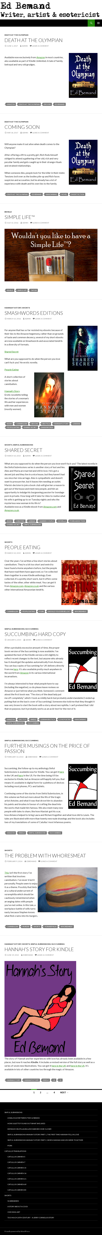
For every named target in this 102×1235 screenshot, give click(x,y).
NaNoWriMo (51, 194)
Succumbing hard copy (35, 634)
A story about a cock (17, 1206)
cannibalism (21, 424)
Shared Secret (11, 351)
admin (25, 46)
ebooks (47, 104)
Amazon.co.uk (11, 510)
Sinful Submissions (23, 445)
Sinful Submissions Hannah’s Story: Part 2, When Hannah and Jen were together (45, 1140)
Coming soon (22, 127)
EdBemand (32, 757)
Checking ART (13, 1212)
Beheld (8, 212)
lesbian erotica (48, 719)
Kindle (33, 719)
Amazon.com (50, 506)
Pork (9, 1145)
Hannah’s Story (12, 391)
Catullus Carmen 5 (16, 1157)
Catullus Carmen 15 (16, 1168)
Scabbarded (13, 1201)
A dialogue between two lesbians (23, 1118)
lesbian (32, 521)
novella (62, 521)
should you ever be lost (59, 611)
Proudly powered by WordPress (17, 1231)
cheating (20, 521)
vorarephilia (51, 926)
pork (41, 611)
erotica (46, 424)
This (6, 872)
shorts (37, 926)
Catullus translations (15, 1151)
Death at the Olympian (16, 35)
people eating (13, 427)
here (16, 669)
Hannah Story (13, 1080)
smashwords (47, 427)
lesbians (76, 424)
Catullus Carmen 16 (16, 1173)
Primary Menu (98, 23)
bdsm (9, 424)
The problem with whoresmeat (45, 855)
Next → (64, 1092)
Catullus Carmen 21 (16, 1179)
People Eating (11, 369)
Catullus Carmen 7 (16, 1162)
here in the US (78, 1065)
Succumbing (31, 629)
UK (54, 1080)
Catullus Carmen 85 (16, 1190)
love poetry (65, 719)
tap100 (34, 290)
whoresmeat (81, 611)
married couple (46, 521)
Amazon (40, 57)
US (60, 1080)
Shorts (26, 308)
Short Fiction (77, 194)
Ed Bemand (60, 104)
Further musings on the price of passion (47, 748)
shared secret (30, 427)
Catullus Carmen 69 (16, 1184)
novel (64, 194)
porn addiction (77, 521)
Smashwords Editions (33, 313)
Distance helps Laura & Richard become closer (29, 1129)
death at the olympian (29, 104)
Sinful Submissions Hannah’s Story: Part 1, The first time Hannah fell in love (43, 1134)
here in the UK (59, 1065)
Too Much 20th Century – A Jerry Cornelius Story (30, 1217)
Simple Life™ (19, 217)
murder (25, 926)
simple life (22, 290)
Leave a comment (40, 46)
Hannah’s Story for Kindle (39, 949)
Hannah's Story (12, 308)
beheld (10, 290)
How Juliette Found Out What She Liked (26, 1123)
